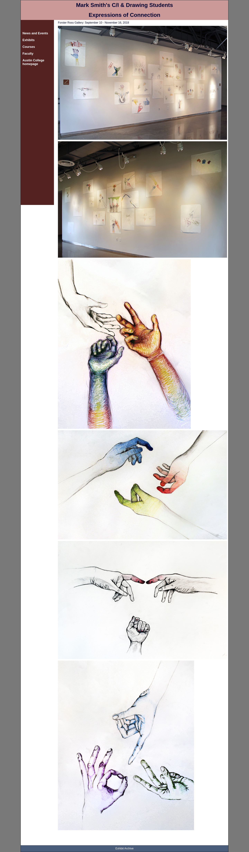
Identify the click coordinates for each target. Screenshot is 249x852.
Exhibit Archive (125, 848)
